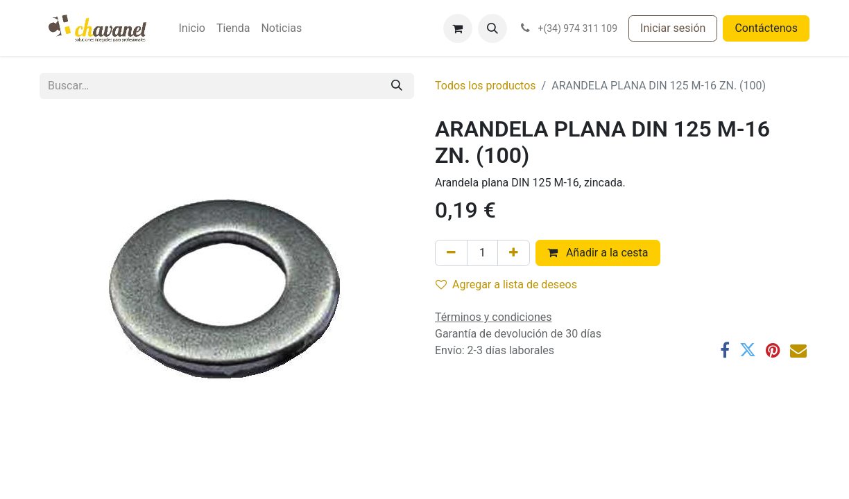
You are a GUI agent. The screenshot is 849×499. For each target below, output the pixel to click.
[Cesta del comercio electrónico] (457, 28)
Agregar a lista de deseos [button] (506, 284)
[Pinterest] (773, 350)
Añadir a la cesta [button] (598, 252)
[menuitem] (191, 28)
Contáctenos (766, 28)
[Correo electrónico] (798, 350)
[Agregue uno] (513, 253)
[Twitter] (747, 350)
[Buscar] (396, 86)
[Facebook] (725, 350)
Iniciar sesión (672, 28)
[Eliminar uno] (451, 253)
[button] (492, 28)
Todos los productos (485, 85)
